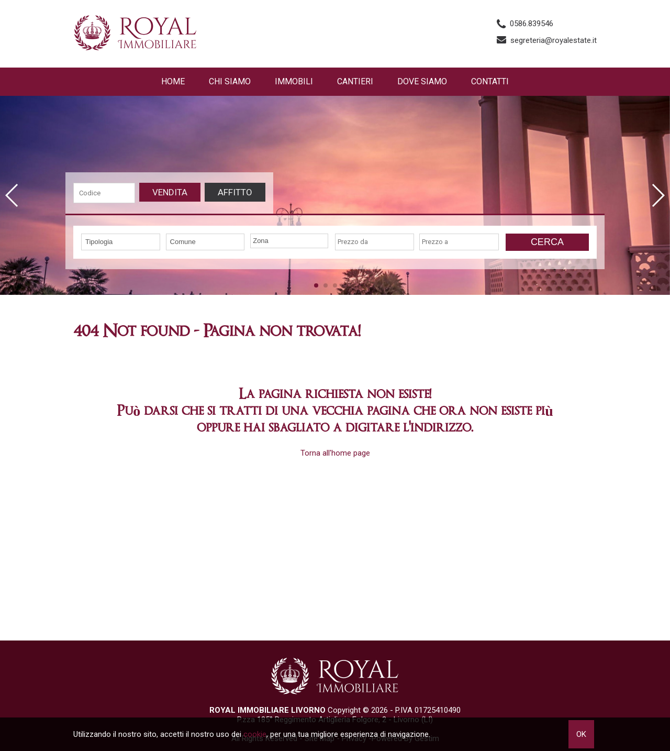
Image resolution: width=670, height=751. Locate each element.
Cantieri (355, 81)
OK (581, 734)
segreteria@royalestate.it (553, 40)
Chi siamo (230, 81)
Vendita (169, 192)
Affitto (235, 192)
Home (173, 81)
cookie (254, 734)
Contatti (490, 81)
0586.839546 (531, 23)
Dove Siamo (422, 81)
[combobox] (120, 242)
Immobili (294, 81)
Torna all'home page (335, 453)
